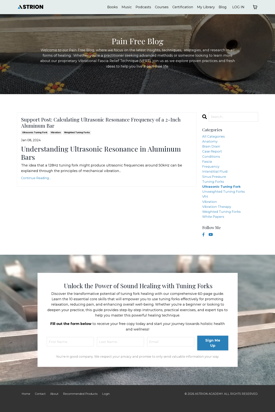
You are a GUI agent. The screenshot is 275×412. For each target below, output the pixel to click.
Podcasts (143, 7)
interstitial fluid (215, 176)
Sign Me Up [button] (212, 352)
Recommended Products (80, 403)
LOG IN (238, 7)
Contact (40, 403)
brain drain (212, 148)
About (54, 403)
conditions (211, 159)
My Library (206, 7)
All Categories (214, 137)
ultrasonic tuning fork (34, 137)
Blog (223, 7)
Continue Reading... (36, 183)
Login (106, 403)
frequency (211, 170)
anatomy (210, 143)
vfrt (205, 203)
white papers (214, 225)
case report (212, 154)
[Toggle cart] (255, 7)
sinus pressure (215, 181)
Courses (161, 7)
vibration (56, 137)
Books (112, 7)
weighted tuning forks (77, 137)
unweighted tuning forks (224, 198)
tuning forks (213, 187)
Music (126, 7)
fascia (207, 165)
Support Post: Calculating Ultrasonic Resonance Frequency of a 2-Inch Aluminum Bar (95, 125)
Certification (182, 7)
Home (26, 403)
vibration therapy (217, 214)
